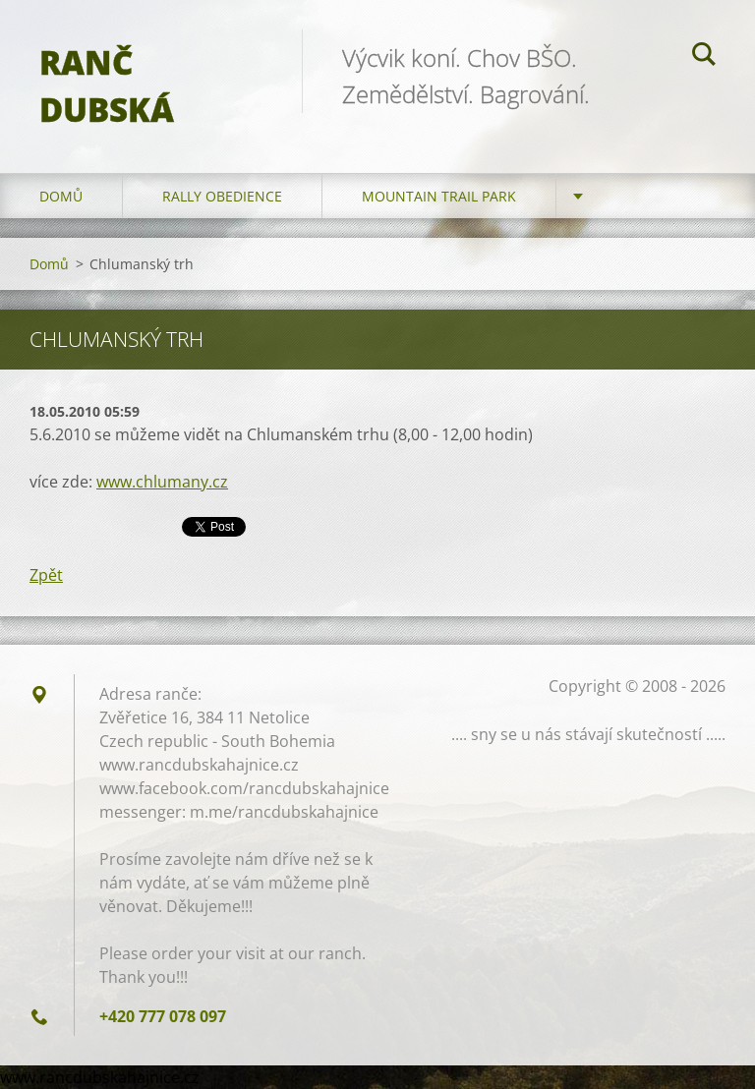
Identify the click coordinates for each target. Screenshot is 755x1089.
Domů (61, 196)
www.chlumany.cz (162, 481)
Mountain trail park (439, 196)
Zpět (46, 575)
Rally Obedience (222, 196)
